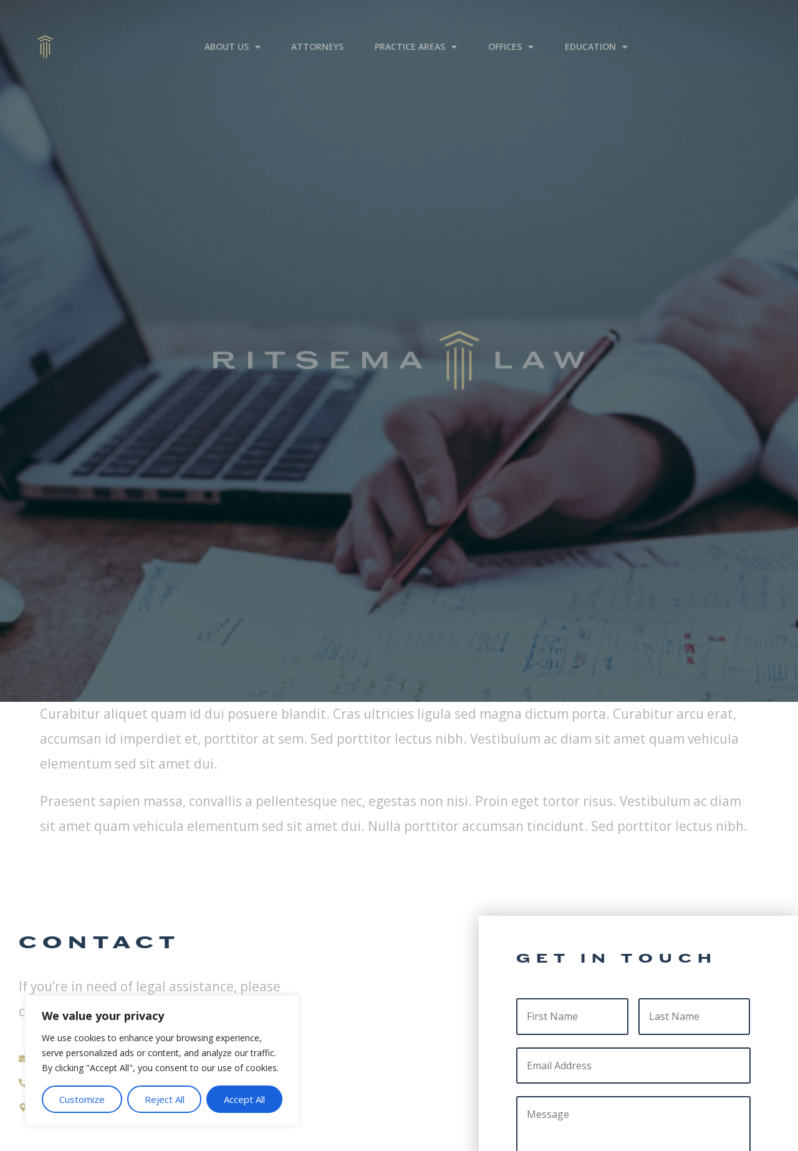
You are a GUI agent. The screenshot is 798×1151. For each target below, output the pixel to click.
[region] (162, 1060)
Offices (511, 36)
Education (596, 36)
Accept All (244, 1099)
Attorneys (317, 36)
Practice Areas (416, 36)
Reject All (165, 1099)
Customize (82, 1099)
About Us (232, 36)
